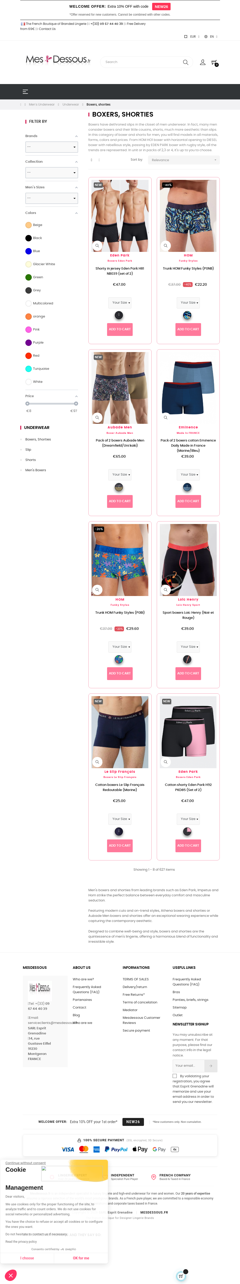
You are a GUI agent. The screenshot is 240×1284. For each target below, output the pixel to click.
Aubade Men (120, 427)
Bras (176, 992)
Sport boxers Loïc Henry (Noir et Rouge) (188, 615)
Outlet (178, 1015)
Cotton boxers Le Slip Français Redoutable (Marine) (119, 787)
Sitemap (180, 1007)
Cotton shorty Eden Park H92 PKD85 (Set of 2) (188, 787)
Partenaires (82, 1000)
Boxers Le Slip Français (120, 777)
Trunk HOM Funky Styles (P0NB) (188, 268)
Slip (28, 449)
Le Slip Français (120, 772)
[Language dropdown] (211, 36)
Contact (79, 1007)
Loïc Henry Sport (188, 605)
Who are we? (83, 979)
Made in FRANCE (188, 433)
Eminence (188, 427)
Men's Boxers (35, 470)
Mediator (130, 1010)
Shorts (30, 460)
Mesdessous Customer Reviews (141, 1020)
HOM (188, 255)
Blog (76, 1015)
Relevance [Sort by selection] (186, 160)
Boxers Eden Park (120, 261)
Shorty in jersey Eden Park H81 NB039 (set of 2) (120, 271)
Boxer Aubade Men (120, 433)
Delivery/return (135, 987)
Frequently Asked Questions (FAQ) (87, 989)
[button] (11, 1275)
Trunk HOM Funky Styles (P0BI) (120, 612)
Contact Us (46, 28)
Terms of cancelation (140, 1002)
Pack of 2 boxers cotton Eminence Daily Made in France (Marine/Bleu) (188, 446)
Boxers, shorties (38, 439)
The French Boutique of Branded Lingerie (53, 23)
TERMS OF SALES (136, 979)
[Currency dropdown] (191, 36)
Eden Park (120, 255)
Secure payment (136, 1030)
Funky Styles (188, 261)
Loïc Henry (188, 599)
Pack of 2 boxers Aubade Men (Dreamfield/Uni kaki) (120, 443)
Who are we (82, 1023)
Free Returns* (134, 995)
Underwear (36, 428)
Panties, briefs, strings (190, 1000)
